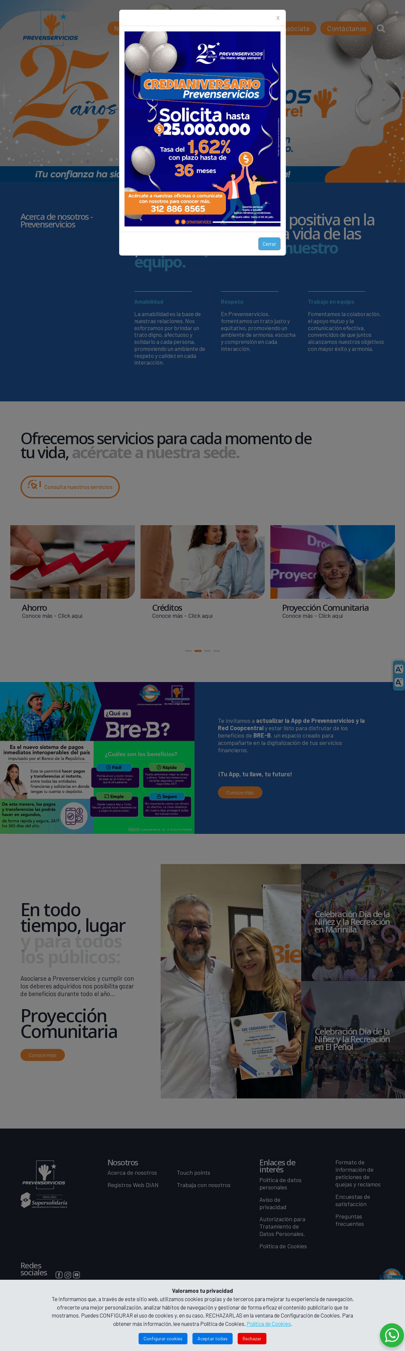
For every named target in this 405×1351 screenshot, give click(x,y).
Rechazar (252, 1338)
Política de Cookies (269, 1323)
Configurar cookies (163, 1338)
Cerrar (269, 243)
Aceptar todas (212, 1338)
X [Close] (277, 17)
